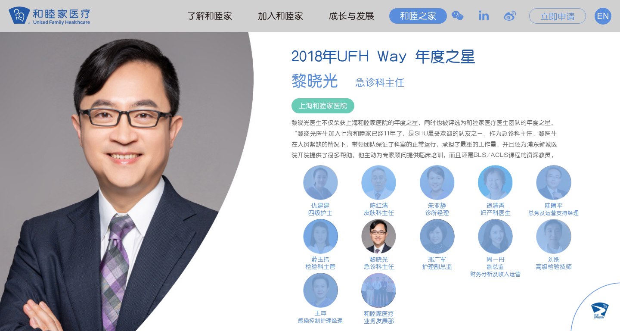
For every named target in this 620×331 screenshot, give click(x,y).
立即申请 (557, 16)
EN (603, 16)
